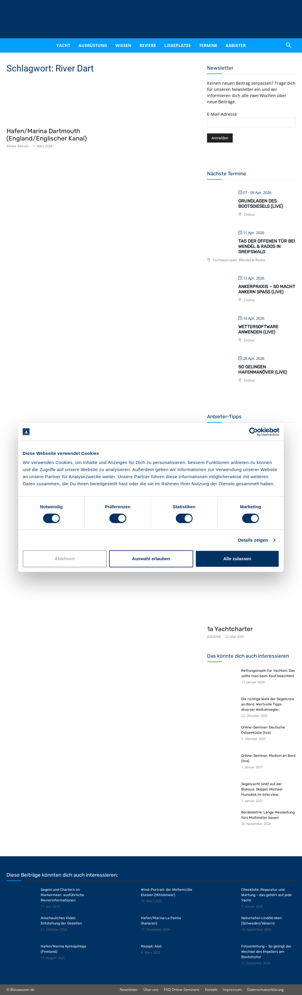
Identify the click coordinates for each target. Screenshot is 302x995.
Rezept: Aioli (151, 946)
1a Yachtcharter (230, 629)
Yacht (63, 45)
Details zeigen (253, 540)
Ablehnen (65, 558)
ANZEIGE (214, 636)
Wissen (123, 45)
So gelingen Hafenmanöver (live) (262, 369)
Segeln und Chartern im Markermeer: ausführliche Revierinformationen (62, 895)
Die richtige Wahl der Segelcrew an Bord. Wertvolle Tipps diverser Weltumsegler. (267, 704)
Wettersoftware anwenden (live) (258, 329)
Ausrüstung (92, 45)
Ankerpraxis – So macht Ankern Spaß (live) (266, 289)
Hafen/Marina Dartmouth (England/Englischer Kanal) (46, 134)
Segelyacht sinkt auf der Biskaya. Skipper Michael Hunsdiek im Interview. (261, 789)
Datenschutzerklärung (265, 989)
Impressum (232, 989)
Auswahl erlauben (151, 558)
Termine (208, 45)
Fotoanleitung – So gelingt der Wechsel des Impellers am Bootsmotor (266, 951)
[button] (288, 45)
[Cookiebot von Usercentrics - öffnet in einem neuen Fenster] (253, 431)
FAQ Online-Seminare (181, 989)
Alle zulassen (237, 558)
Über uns (150, 989)
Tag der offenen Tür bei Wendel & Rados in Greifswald (266, 246)
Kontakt (211, 989)
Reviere (147, 45)
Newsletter (129, 989)
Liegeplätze (177, 45)
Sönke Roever (17, 146)
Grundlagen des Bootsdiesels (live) (260, 203)
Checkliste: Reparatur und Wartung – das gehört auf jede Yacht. (266, 895)
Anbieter (236, 45)
